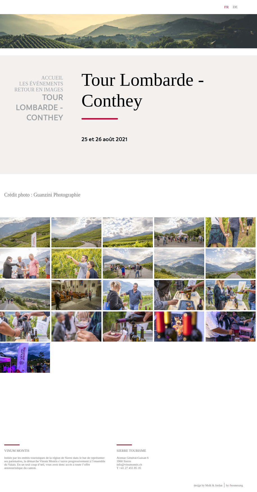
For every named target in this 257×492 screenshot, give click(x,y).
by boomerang (234, 485)
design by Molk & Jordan (208, 485)
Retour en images (38, 89)
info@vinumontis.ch (129, 464)
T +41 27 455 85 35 (129, 468)
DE (235, 7)
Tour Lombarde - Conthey (39, 108)
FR (226, 7)
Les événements (41, 84)
